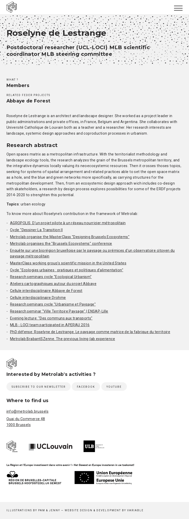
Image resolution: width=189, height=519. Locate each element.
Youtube (114, 386)
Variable (135, 510)
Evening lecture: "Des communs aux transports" (51, 318)
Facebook (86, 386)
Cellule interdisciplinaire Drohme (38, 298)
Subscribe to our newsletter (38, 386)
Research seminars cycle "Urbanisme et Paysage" (53, 304)
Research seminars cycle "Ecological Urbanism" (51, 277)
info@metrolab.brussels (27, 411)
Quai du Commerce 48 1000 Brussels (25, 422)
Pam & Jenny (49, 510)
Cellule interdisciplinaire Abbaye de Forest (46, 291)
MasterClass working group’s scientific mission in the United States (68, 263)
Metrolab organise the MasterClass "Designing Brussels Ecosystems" (69, 237)
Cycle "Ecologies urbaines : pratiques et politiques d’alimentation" (66, 270)
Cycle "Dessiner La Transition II (36, 230)
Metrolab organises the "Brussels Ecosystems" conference (61, 243)
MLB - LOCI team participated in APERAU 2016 (50, 325)
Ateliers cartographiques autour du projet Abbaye (53, 284)
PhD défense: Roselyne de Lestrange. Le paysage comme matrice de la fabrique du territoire (90, 332)
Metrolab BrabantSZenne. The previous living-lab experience (62, 339)
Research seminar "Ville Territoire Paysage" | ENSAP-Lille (59, 311)
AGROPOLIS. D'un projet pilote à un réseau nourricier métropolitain (68, 223)
